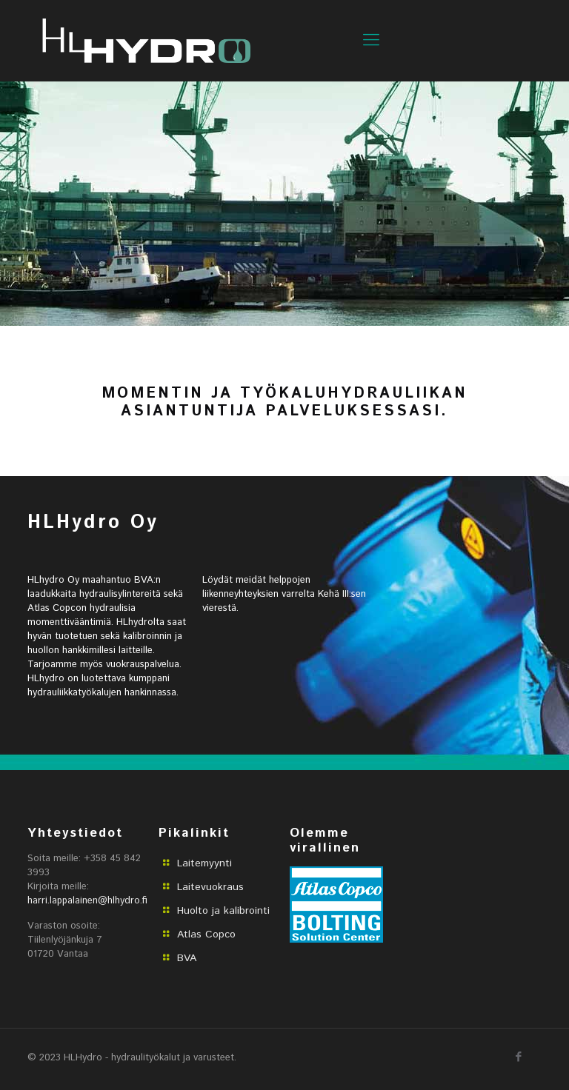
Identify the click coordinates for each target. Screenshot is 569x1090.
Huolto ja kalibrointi (223, 910)
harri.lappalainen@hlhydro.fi (87, 901)
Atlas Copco (206, 934)
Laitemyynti (204, 863)
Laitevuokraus (210, 887)
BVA (186, 958)
